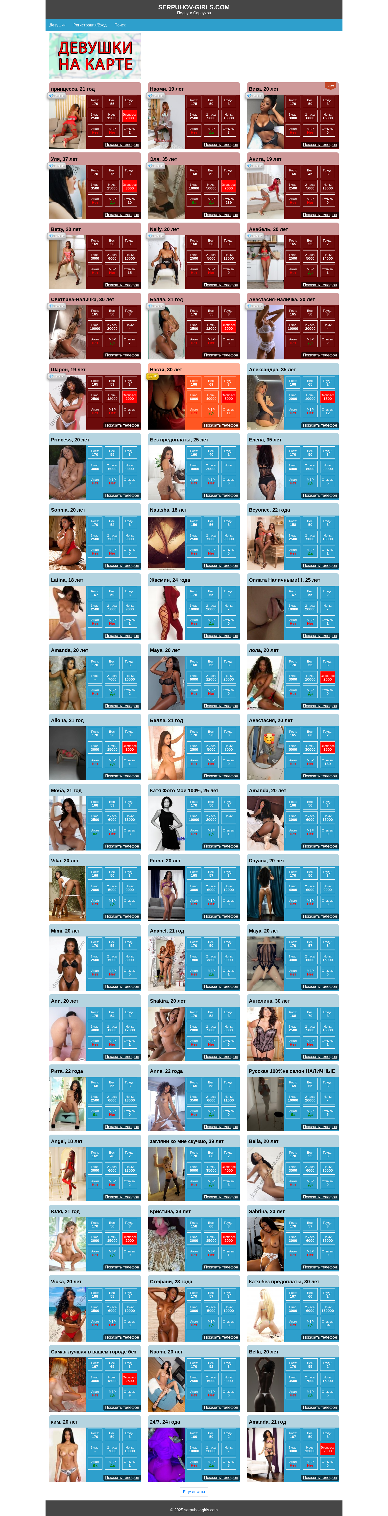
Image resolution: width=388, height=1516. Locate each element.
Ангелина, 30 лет (269, 1001)
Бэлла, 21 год (166, 299)
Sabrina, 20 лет (267, 1211)
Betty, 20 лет (66, 229)
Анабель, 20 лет (268, 229)
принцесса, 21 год (73, 89)
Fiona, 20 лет (165, 860)
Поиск (120, 25)
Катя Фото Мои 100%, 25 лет (184, 790)
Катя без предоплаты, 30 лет (284, 1281)
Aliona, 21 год (67, 720)
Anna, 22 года (166, 1071)
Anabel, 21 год (167, 931)
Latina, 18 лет (67, 580)
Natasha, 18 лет (168, 510)
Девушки (57, 25)
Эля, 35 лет (163, 159)
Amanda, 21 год (267, 1422)
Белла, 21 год (166, 720)
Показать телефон (122, 145)
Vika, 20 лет (65, 860)
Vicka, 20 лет (66, 1281)
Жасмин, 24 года (170, 580)
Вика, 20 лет (264, 89)
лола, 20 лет (264, 650)
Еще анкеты (194, 1492)
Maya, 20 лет (165, 650)
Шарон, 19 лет (68, 369)
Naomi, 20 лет (166, 1351)
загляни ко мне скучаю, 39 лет (187, 1141)
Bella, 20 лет (264, 1141)
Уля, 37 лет (64, 159)
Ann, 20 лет (64, 1001)
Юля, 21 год (65, 1211)
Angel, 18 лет (67, 1141)
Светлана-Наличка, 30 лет (82, 299)
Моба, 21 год (66, 790)
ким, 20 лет (64, 1422)
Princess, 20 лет (70, 439)
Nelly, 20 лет (164, 229)
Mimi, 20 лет (65, 931)
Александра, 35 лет (272, 369)
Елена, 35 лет (265, 439)
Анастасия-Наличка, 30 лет (282, 299)
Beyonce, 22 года (269, 510)
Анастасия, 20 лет (271, 720)
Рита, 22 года (67, 1071)
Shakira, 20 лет (168, 1001)
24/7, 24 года (165, 1422)
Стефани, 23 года (171, 1281)
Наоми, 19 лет (167, 89)
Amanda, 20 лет (69, 650)
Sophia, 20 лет (68, 510)
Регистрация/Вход (90, 25)
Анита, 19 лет (265, 159)
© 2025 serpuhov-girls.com (194, 1510)
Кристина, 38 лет (170, 1211)
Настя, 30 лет (166, 369)
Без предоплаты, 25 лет (179, 439)
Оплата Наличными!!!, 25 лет (284, 580)
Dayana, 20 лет (266, 860)
